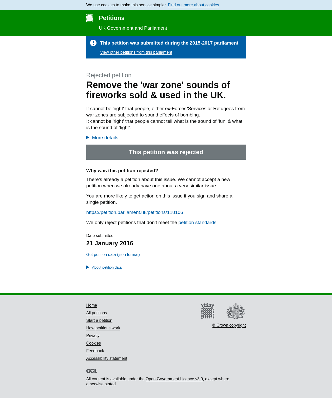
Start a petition (99, 320)
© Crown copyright (229, 325)
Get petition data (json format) (113, 254)
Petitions (112, 17)
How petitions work (103, 328)
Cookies (93, 343)
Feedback (95, 351)
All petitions (96, 313)
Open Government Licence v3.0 (174, 379)
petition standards (198, 222)
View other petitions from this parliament (136, 52)
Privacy (93, 335)
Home (91, 305)
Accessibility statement (106, 358)
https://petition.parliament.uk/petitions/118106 (134, 212)
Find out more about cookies (193, 5)
